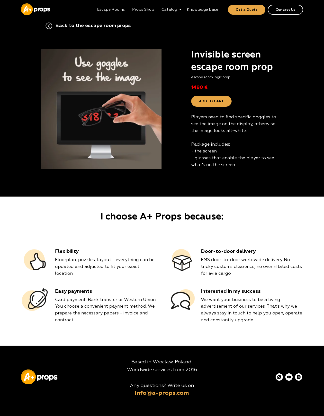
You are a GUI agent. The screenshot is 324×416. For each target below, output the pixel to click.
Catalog (170, 10)
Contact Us (285, 9)
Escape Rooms (111, 10)
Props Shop (143, 10)
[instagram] (298, 379)
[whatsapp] (279, 379)
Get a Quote (247, 9)
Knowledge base (202, 10)
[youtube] (289, 379)
